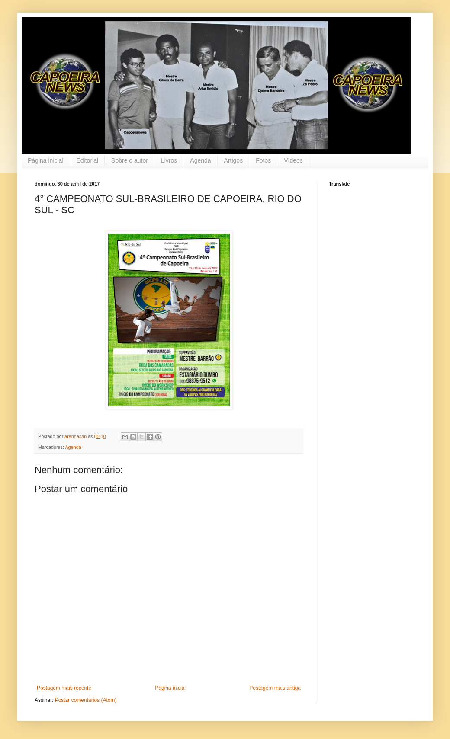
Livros (169, 160)
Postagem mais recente (64, 688)
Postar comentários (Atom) (86, 700)
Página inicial (46, 160)
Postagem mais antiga (275, 688)
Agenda (200, 160)
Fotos (263, 160)
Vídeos (293, 160)
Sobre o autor (129, 160)
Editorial (88, 160)
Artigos (233, 160)
